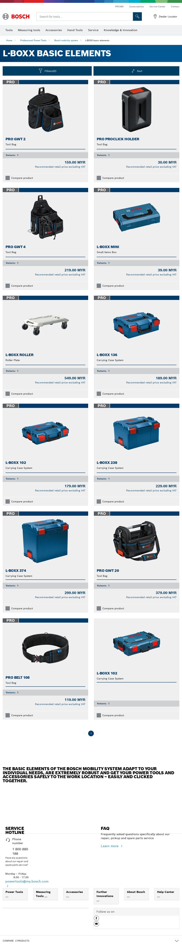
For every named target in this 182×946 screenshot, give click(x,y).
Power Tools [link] (14, 892)
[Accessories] (67, 897)
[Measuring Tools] (45, 897)
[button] (96, 919)
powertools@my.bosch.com (27, 881)
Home (9, 40)
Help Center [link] (165, 892)
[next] (97, 733)
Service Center (157, 6)
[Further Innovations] (98, 901)
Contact (175, 6)
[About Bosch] (128, 897)
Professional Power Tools (33, 40)
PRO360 (119, 6)
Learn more (110, 846)
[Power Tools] (7, 897)
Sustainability (136, 6)
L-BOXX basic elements (97, 40)
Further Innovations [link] (105, 894)
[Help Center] (158, 897)
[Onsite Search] (137, 16)
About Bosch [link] (136, 892)
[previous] (84, 733)
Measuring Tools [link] (43, 894)
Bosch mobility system (66, 40)
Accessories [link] (74, 892)
